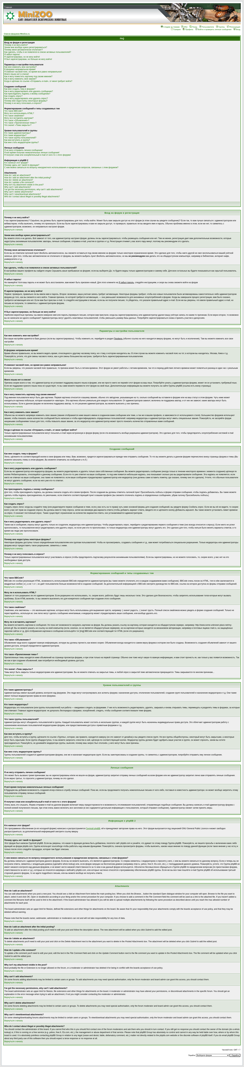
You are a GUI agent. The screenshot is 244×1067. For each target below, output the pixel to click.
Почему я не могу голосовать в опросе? (23, 103)
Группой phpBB (93, 828)
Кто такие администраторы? (17, 133)
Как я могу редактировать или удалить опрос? (26, 98)
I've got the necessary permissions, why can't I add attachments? (33, 189)
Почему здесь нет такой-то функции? (21, 165)
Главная (8, 7)
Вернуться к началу (13, 230)
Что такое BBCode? (13, 111)
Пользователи (206, 27)
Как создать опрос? (13, 96)
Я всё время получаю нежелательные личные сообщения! (31, 152)
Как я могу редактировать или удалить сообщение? (28, 91)
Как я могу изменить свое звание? (20, 79)
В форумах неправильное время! (20, 69)
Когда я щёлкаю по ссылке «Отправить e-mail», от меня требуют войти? (38, 81)
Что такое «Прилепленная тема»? (20, 123)
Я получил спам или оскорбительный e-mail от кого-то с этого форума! (37, 155)
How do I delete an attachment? (18, 180)
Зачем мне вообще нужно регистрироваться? (25, 47)
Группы (220, 27)
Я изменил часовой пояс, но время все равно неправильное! (33, 72)
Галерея (176, 29)
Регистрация (233, 27)
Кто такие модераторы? (15, 135)
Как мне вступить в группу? (17, 140)
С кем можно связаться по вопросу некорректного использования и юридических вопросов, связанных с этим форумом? (61, 167)
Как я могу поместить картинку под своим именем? (28, 76)
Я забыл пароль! (12, 54)
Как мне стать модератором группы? (21, 142)
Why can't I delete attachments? (18, 192)
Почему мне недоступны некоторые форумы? (25, 101)
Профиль (188, 29)
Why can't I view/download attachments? (22, 194)
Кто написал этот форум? (16, 163)
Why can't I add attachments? (17, 187)
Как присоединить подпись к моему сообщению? (27, 94)
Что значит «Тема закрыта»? (17, 125)
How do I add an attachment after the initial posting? (27, 177)
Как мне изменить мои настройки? (20, 67)
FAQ (184, 27)
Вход (236, 29)
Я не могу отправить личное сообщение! (23, 150)
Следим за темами (170, 27)
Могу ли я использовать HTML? (19, 113)
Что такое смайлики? (14, 116)
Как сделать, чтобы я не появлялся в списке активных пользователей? (37, 52)
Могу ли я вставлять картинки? (18, 118)
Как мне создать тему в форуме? (19, 89)
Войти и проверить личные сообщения (213, 29)
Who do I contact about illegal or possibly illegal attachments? (32, 196)
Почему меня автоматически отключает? (23, 50)
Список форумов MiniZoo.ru (17, 34)
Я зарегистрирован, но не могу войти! (22, 57)
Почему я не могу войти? (16, 45)
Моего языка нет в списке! (16, 74)
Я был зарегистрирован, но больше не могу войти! (28, 59)
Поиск (193, 27)
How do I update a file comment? (19, 182)
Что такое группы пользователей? (20, 138)
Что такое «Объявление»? (16, 120)
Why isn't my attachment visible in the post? (24, 185)
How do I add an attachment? (17, 175)
